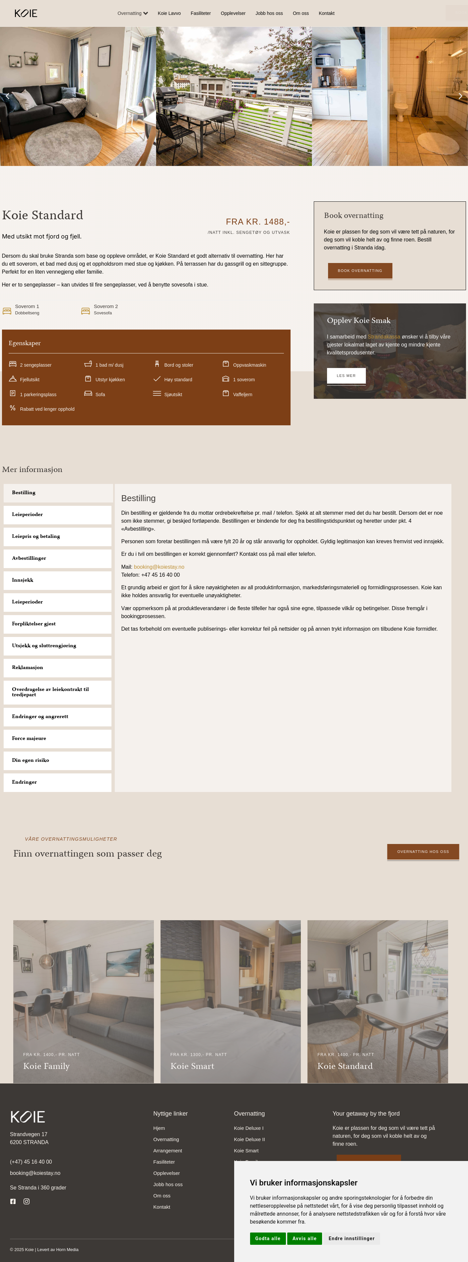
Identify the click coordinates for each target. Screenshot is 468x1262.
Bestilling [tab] (23, 493)
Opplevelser (233, 13)
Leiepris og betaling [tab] (36, 537)
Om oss (301, 13)
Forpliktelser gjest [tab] (34, 624)
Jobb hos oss (269, 13)
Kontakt (326, 13)
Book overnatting (415, 13)
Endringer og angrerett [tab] (40, 717)
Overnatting (132, 13)
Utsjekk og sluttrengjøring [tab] (44, 646)
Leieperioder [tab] (27, 515)
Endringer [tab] (24, 782)
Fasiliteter (201, 13)
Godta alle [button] (268, 1238)
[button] (7, 96)
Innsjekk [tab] (22, 580)
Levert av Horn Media (57, 1249)
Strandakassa (384, 337)
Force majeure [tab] (29, 739)
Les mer (346, 376)
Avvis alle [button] (305, 1238)
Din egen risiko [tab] (30, 761)
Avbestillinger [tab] (29, 558)
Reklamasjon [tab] (27, 668)
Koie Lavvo (169, 13)
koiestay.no (171, 567)
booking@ (146, 567)
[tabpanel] (283, 564)
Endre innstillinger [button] (352, 1238)
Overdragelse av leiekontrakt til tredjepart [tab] (50, 693)
